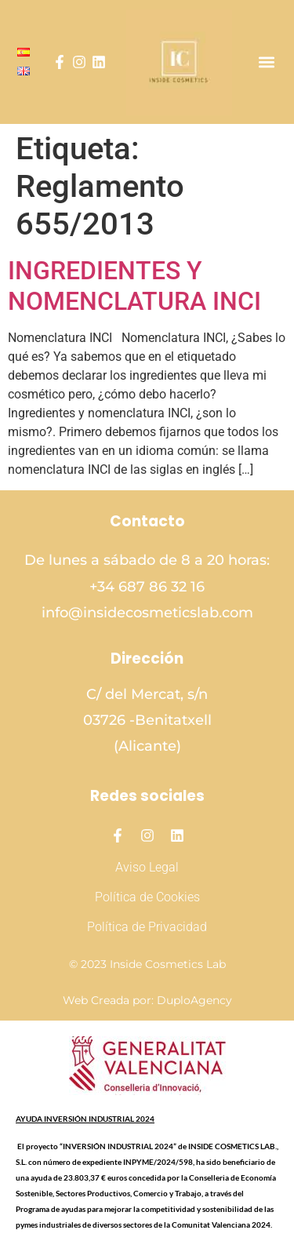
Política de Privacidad (147, 926)
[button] (266, 62)
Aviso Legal (147, 867)
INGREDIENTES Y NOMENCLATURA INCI (134, 285)
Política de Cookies (147, 897)
